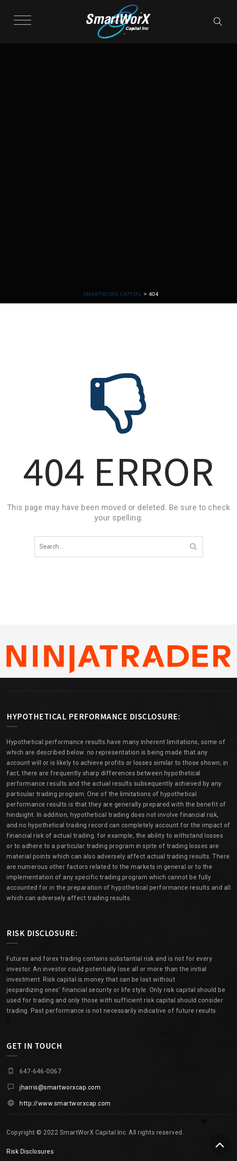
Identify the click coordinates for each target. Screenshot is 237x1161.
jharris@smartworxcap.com (60, 1087)
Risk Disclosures (30, 1151)
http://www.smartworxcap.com (65, 1103)
